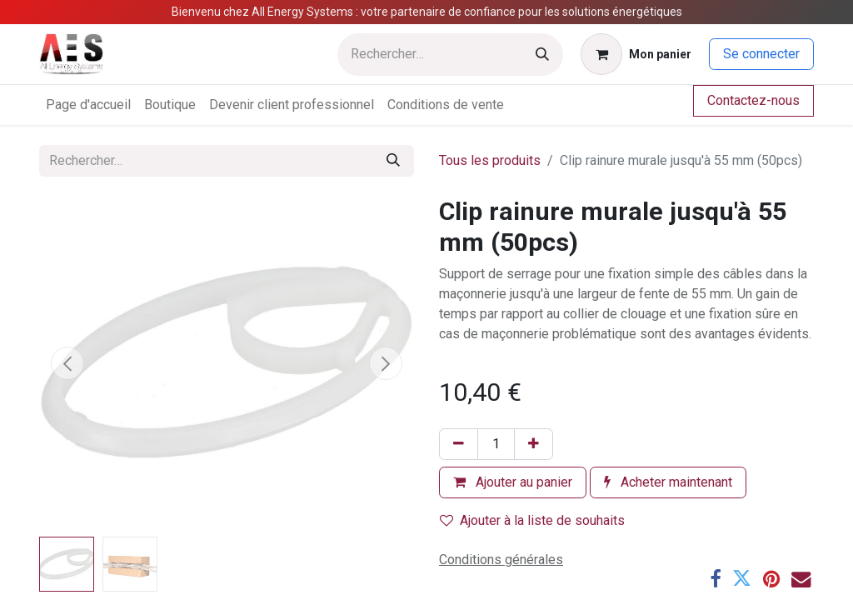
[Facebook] (715, 578)
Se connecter (761, 54)
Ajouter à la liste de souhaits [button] (532, 520)
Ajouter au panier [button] (512, 482)
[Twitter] (741, 578)
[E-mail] (801, 578)
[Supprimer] (458, 444)
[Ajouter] (533, 444)
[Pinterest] (771, 578)
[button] (67, 363)
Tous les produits (490, 160)
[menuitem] (88, 105)
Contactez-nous (753, 100)
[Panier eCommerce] (636, 54)
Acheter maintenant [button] (668, 482)
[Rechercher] (542, 54)
